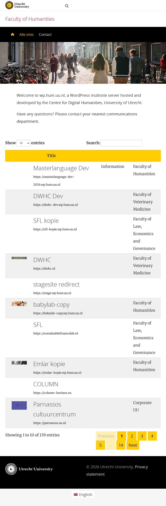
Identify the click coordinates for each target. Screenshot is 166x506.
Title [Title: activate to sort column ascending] (51, 155)
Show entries (25, 143)
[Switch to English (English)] (83, 494)
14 (121, 445)
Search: (114, 143)
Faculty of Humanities (29, 18)
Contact (45, 34)
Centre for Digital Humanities (75, 102)
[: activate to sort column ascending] (114, 156)
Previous (106, 436)
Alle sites (26, 34)
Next (133, 445)
